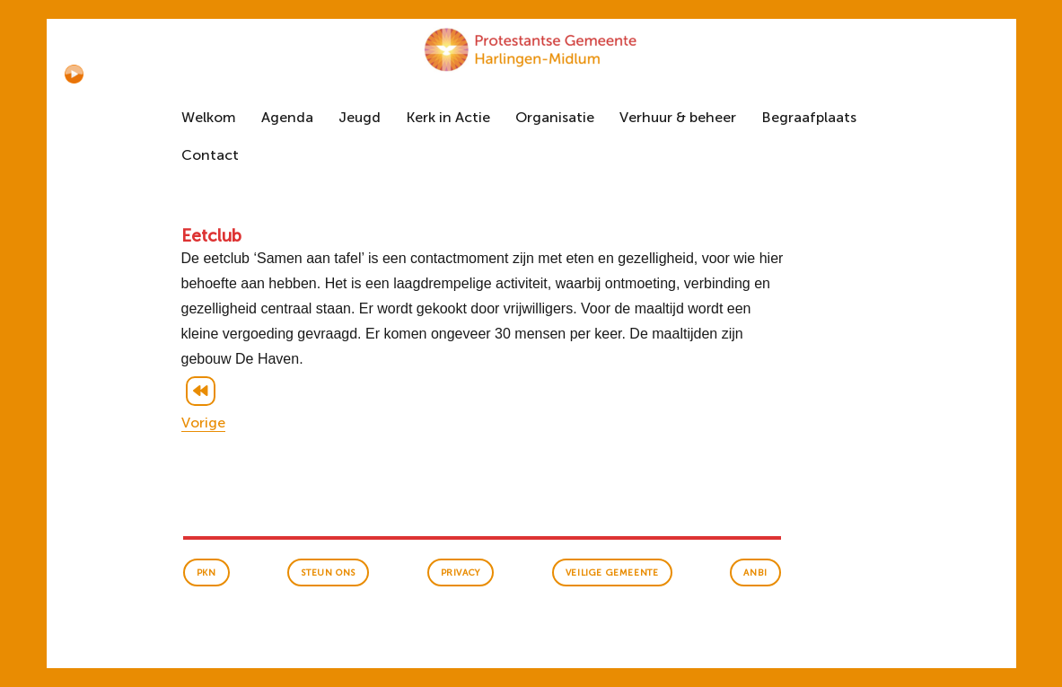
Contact (210, 154)
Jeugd (359, 117)
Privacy (460, 573)
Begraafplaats (808, 117)
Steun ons (328, 573)
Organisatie (554, 117)
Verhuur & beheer (677, 117)
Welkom (208, 117)
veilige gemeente (612, 573)
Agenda (287, 117)
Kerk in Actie (448, 117)
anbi (755, 573)
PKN (206, 573)
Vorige (203, 422)
